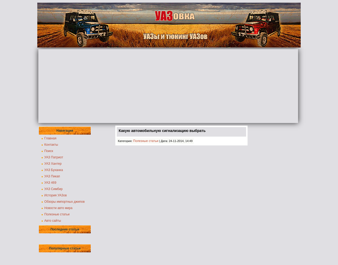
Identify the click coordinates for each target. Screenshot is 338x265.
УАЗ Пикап (52, 176)
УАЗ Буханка (53, 170)
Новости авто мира (58, 208)
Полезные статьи (57, 214)
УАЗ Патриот (53, 157)
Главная (50, 138)
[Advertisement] (168, 86)
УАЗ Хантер (53, 163)
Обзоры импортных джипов (64, 202)
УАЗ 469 (50, 182)
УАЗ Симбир (53, 189)
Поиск (48, 151)
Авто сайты (52, 221)
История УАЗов (55, 195)
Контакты (51, 144)
